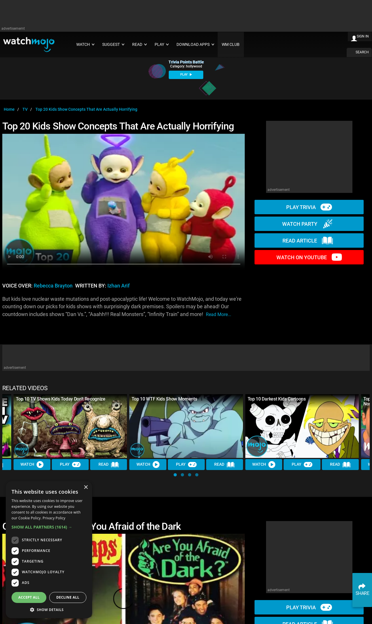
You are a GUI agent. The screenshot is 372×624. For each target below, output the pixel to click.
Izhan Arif (118, 286)
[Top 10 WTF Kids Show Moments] (186, 426)
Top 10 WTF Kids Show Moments (164, 399)
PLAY (186, 74)
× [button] (85, 487)
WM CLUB (231, 44)
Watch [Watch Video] (31, 464)
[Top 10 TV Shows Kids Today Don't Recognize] (70, 426)
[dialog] (49, 549)
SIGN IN (363, 36)
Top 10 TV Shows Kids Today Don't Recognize (60, 399)
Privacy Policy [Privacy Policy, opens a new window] (54, 518)
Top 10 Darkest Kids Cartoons (277, 399)
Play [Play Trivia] (70, 464)
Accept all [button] (29, 597)
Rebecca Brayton (53, 286)
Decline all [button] (67, 597)
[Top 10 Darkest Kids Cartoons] (302, 426)
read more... (218, 314)
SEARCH (362, 52)
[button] (175, 475)
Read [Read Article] (108, 465)
